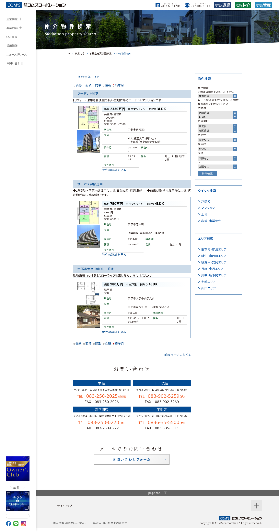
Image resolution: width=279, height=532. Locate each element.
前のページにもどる (177, 355)
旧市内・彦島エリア (214, 249)
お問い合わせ (14, 63)
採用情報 (12, 46)
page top (157, 496)
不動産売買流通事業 (100, 53)
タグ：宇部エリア (88, 77)
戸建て (205, 201)
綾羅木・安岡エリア (214, 262)
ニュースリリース (16, 54)
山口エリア (208, 288)
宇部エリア (208, 282)
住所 (106, 85)
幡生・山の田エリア (213, 256)
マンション (208, 208)
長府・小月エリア (212, 269)
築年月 (118, 85)
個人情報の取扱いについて (70, 526)
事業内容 (12, 28)
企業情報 (12, 19)
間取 (96, 85)
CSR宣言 (11, 37)
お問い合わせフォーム (131, 461)
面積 (87, 85)
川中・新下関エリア (214, 275)
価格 (77, 85)
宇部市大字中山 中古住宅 (95, 269)
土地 (204, 214)
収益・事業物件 (211, 221)
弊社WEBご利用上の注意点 (110, 526)
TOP (67, 53)
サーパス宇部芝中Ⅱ (91, 184)
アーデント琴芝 (88, 93)
